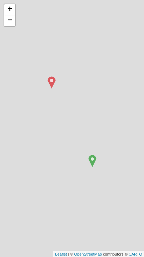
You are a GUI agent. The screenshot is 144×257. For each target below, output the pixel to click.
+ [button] (10, 9)
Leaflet (61, 254)
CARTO (135, 254)
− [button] (10, 20)
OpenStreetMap (88, 254)
